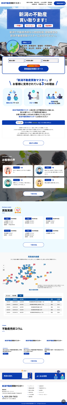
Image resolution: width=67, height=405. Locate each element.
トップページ (31, 386)
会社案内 (50, 4)
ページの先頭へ (63, 401)
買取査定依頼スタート (33, 68)
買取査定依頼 (60, 3)
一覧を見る (33, 194)
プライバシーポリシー (43, 394)
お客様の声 (34, 4)
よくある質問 (43, 2)
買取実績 (50, 2)
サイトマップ (41, 392)
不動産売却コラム (42, 4)
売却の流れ (36, 2)
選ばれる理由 (30, 2)
